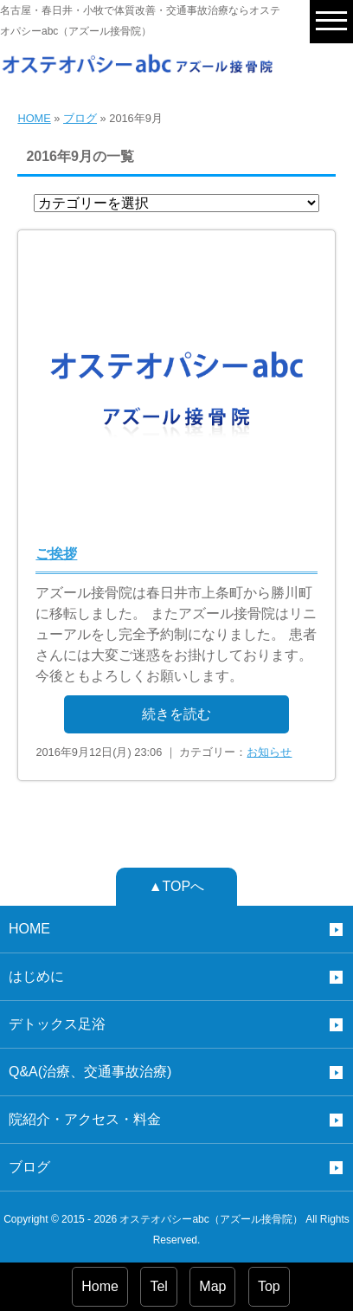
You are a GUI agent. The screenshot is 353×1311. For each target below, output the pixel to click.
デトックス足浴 (57, 1024)
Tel (158, 1286)
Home (100, 1286)
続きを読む (176, 714)
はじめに (36, 976)
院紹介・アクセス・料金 (85, 1119)
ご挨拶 (56, 553)
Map (212, 1286)
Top (269, 1286)
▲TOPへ (176, 886)
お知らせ (269, 752)
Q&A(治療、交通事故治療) (90, 1071)
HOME (33, 118)
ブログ (80, 118)
